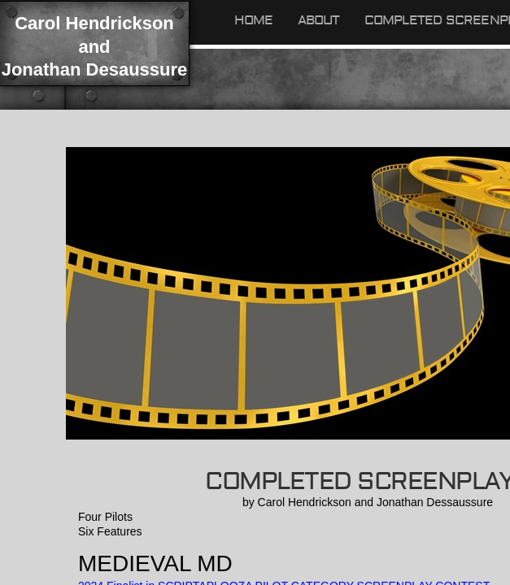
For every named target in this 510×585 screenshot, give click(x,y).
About (319, 20)
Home (253, 20)
